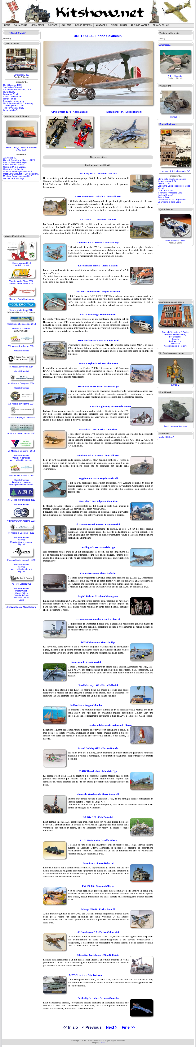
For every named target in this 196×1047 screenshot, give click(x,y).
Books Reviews (83, 25)
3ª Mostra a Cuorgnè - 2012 (21, 533)
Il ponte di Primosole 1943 (170, 193)
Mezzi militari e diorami (21, 569)
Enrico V (175, 385)
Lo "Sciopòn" (175, 337)
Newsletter (37, 25)
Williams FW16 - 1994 (175, 240)
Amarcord (101, 25)
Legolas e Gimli (10, 94)
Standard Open (21, 595)
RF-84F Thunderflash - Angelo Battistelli (98, 291)
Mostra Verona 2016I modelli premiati (21, 264)
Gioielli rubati (119, 25)
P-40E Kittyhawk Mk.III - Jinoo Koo (98, 363)
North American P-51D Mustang (18, 103)
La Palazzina (175, 341)
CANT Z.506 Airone (12, 96)
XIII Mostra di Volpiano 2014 (21, 404)
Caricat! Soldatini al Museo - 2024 (19, 160)
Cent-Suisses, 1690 (12, 85)
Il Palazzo (175, 343)
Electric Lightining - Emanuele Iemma (110, 406)
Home (7, 25)
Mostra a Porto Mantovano (21, 299)
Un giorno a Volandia (13, 169)
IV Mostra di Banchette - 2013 (21, 433)
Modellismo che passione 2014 (21, 324)
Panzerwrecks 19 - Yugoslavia (172, 199)
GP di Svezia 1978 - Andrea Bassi (69, 112)
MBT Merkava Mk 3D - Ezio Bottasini (98, 340)
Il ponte (175, 339)
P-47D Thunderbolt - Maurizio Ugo (98, 771)
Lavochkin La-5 (10, 110)
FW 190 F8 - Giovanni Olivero (98, 886)
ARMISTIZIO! (164, 183)
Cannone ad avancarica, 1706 (17, 89)
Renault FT (175, 117)
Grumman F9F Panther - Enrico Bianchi (98, 619)
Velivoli (21, 540)
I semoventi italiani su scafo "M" (175, 171)
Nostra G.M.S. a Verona (14, 167)
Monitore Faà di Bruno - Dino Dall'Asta (98, 455)
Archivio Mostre (140, 25)
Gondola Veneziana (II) (175, 334)
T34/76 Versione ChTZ (13, 108)
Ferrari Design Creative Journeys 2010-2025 (21, 148)
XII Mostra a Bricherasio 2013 (21, 500)
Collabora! (20, 25)
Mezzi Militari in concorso (21, 460)
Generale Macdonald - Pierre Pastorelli (98, 794)
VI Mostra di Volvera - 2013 (21, 475)
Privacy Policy (161, 25)
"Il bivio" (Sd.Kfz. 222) (13, 105)
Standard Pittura (21, 597)
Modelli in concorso (21, 328)
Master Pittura (21, 593)
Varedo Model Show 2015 (21, 283)
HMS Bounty (9, 92)
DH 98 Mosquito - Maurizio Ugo (98, 642)
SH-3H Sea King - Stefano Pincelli (98, 314)
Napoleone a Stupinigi (13, 178)
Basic (21, 600)
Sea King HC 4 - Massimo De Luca (98, 173)
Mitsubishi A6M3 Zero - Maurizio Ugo (98, 386)
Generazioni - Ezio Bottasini (86, 662)
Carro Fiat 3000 (165, 190)
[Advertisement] (21, 207)
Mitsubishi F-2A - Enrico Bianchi (124, 112)
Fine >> (128, 1027)
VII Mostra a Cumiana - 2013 (21, 451)
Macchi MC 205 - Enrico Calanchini (98, 429)
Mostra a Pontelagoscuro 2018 (17, 171)
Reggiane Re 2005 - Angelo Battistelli (98, 478)
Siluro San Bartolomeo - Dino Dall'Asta (98, 955)
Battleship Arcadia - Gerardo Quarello (98, 998)
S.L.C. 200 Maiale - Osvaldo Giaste (98, 840)
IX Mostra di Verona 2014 (21, 367)
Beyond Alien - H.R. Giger (15, 162)
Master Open (21, 591)
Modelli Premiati (21, 351)
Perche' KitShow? (166, 437)
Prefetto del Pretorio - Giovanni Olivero (110, 725)
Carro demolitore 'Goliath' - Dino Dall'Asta (98, 196)
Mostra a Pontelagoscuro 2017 (17, 176)
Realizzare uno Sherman (175, 426)
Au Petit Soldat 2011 (21, 584)
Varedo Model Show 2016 (21, 281)
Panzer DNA (164, 197)
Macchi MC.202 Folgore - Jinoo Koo (98, 501)
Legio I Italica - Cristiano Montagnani (98, 596)
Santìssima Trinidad (12, 87)
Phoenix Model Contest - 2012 (21, 560)
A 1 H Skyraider (175, 76)
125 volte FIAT (10, 158)
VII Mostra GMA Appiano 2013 (21, 521)
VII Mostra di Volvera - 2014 (21, 346)
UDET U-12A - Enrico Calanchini (98, 36)
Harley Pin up (9, 99)
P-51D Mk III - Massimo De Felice (98, 219)
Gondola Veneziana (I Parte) (175, 332)
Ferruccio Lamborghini (13, 101)
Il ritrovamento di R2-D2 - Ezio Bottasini (98, 524)
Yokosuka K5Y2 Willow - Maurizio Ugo (98, 242)
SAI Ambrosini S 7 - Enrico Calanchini (98, 932)
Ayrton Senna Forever (13, 164)
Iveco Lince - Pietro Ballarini (98, 863)
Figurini (21, 544)
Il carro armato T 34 (167, 181)
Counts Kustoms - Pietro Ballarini (98, 573)
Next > (112, 1027)
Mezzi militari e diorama (21, 542)
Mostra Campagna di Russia (21, 417)
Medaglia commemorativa (21, 484)
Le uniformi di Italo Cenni (169, 202)
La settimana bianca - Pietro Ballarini (98, 265)
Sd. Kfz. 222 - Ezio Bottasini (98, 817)
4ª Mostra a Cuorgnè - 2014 (21, 383)
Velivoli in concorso (21, 458)
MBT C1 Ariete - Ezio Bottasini (85, 975)
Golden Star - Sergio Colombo (86, 705)
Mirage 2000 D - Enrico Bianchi (98, 909)
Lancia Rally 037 (21, 75)
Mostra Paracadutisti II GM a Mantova (21, 174)
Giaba (102, 1043)
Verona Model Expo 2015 (21, 310)
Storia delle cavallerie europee (172, 179)
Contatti (52, 25)
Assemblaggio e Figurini (175, 346)
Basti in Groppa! (165, 195)
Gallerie (66, 25)
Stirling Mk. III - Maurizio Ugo (98, 547)
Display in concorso (21, 482)
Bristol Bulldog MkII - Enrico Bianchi (98, 748)
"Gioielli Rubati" (17, 33)
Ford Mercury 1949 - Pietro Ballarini (98, 685)
